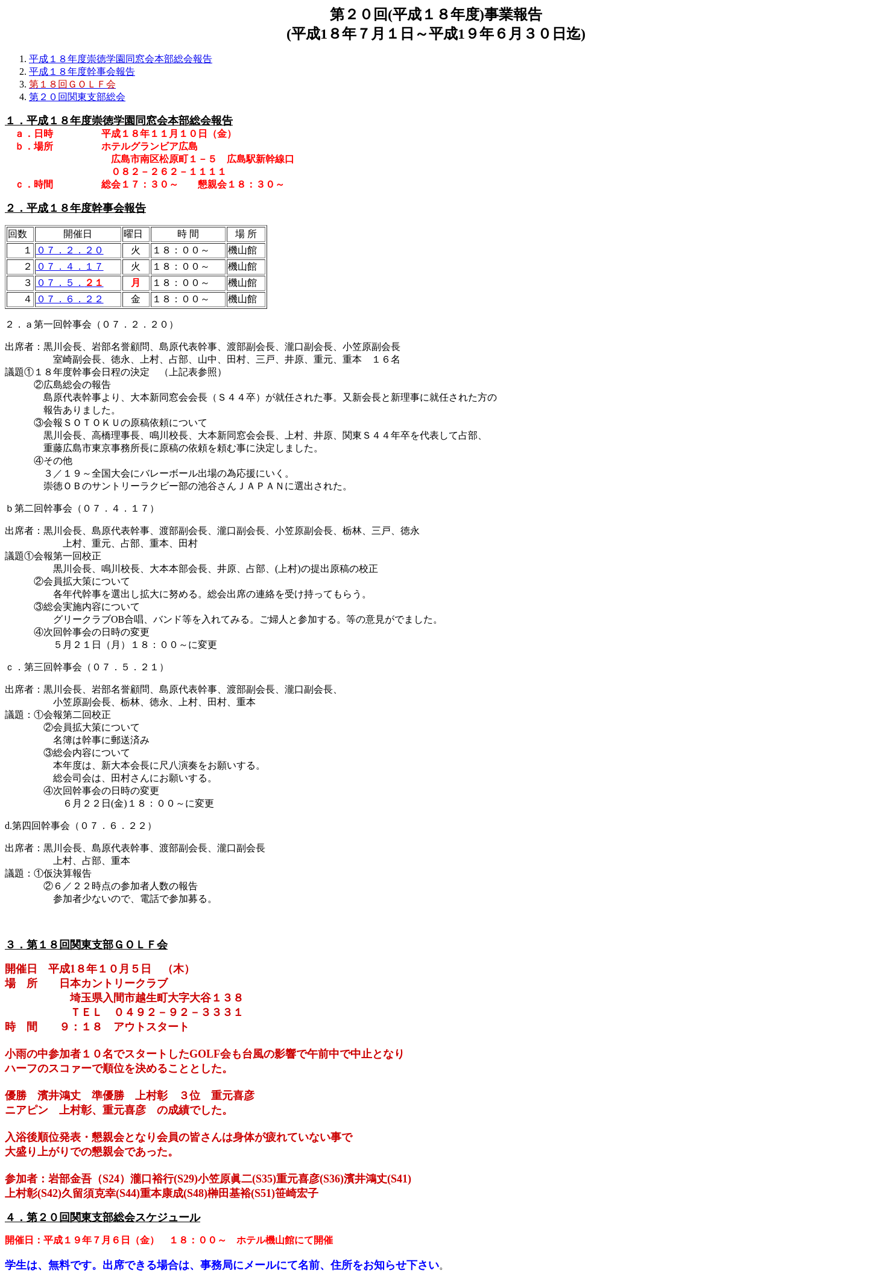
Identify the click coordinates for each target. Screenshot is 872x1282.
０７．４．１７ (70, 266)
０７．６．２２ (70, 299)
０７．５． (70, 283)
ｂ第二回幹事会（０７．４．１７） (82, 508)
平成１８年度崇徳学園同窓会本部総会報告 (120, 59)
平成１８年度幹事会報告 (82, 71)
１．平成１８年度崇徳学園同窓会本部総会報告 (119, 121)
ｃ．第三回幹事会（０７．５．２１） (87, 667)
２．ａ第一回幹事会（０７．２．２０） (92, 324)
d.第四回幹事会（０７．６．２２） (81, 825)
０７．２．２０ (70, 250)
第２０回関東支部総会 (77, 97)
